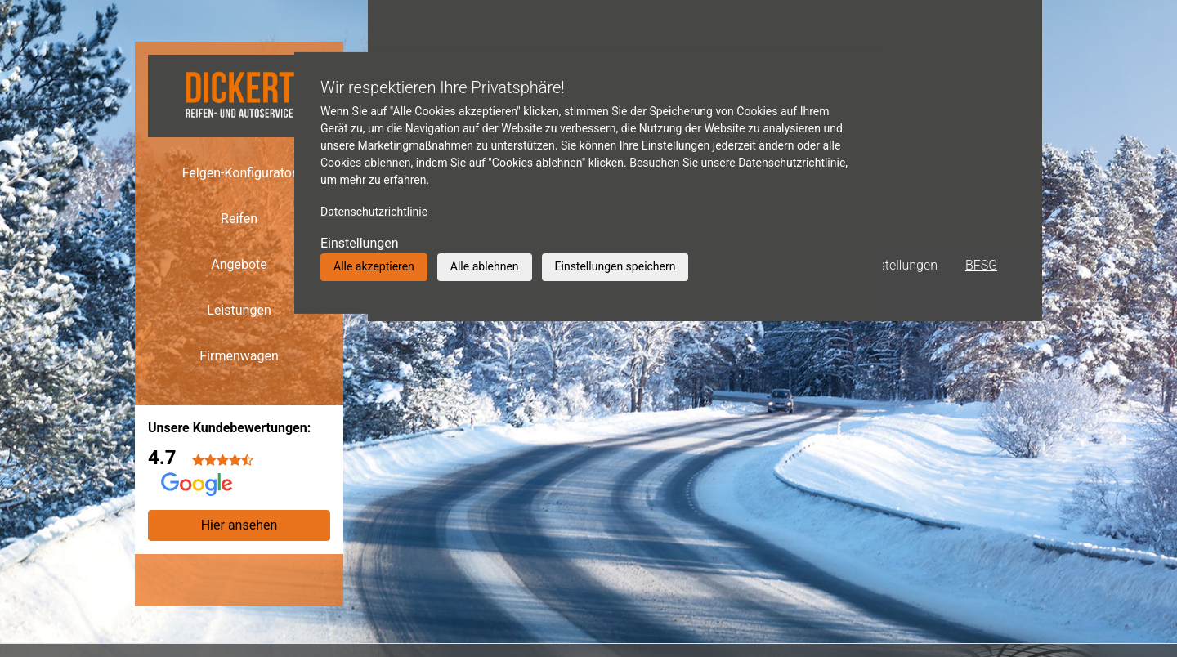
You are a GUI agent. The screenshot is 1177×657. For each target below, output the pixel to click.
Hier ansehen (239, 525)
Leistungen (239, 310)
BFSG (981, 265)
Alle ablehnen (484, 266)
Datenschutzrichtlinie (373, 211)
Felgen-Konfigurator (239, 173)
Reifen (239, 218)
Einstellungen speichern (615, 266)
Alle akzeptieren (373, 266)
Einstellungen (359, 243)
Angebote (239, 264)
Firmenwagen (239, 356)
